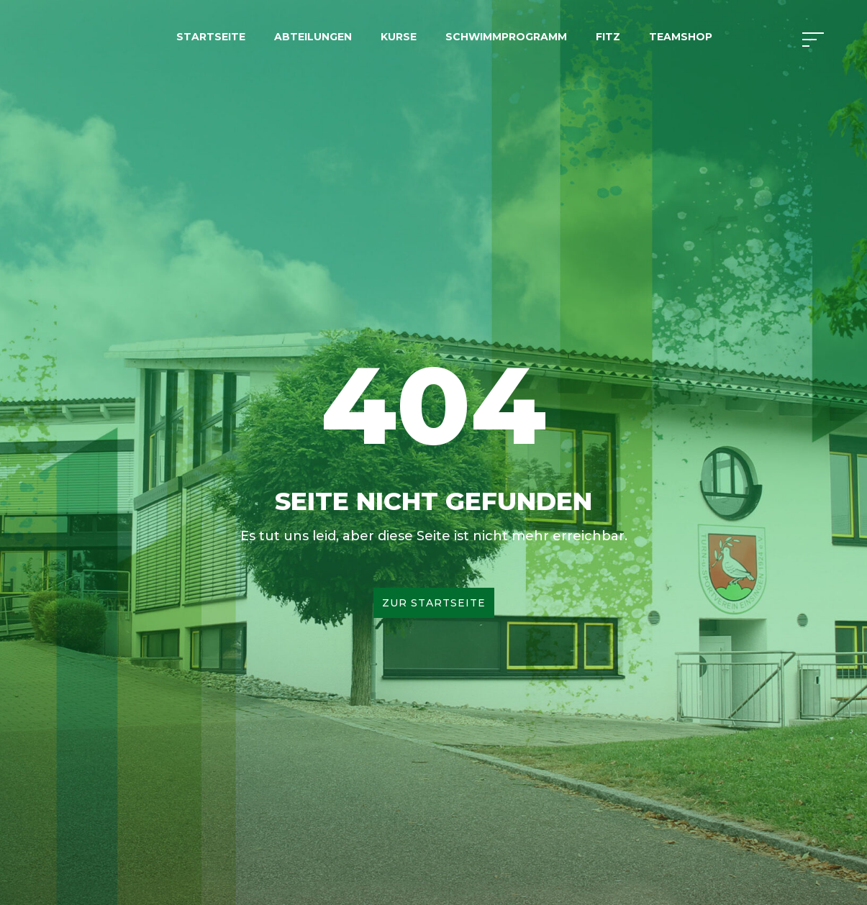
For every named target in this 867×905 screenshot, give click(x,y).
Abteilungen (313, 36)
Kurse (399, 36)
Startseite (210, 36)
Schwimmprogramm (506, 36)
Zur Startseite (434, 602)
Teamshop (680, 36)
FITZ (608, 36)
